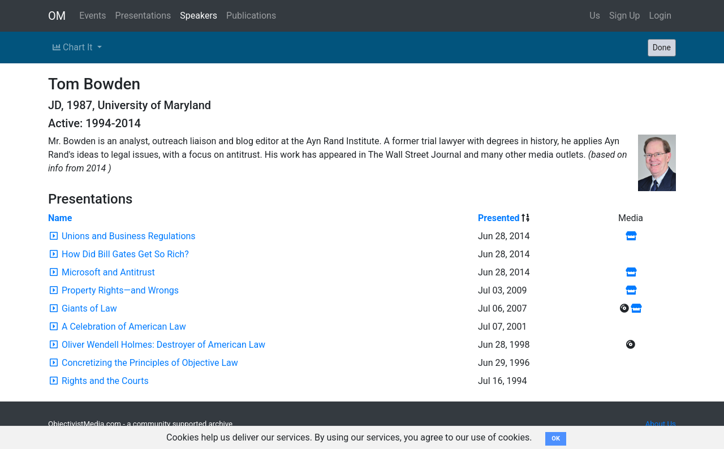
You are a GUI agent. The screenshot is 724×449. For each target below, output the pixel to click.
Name (60, 218)
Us (594, 15)
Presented (499, 218)
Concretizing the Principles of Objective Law (150, 362)
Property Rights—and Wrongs (120, 290)
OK (555, 438)
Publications (251, 15)
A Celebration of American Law (124, 326)
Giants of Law (89, 308)
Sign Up (624, 15)
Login (660, 15)
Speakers (198, 15)
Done (662, 47)
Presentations (143, 15)
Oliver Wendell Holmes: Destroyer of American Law (163, 344)
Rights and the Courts (105, 380)
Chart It (73, 47)
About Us (660, 424)
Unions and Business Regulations (129, 236)
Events (92, 15)
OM (57, 16)
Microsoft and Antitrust (108, 272)
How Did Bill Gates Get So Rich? (125, 254)
